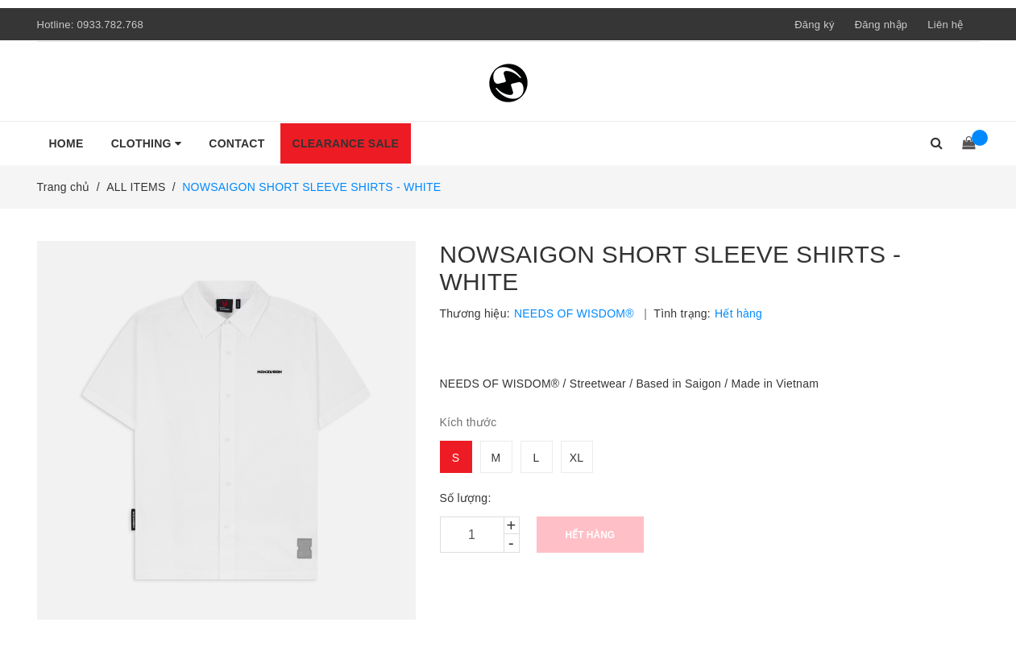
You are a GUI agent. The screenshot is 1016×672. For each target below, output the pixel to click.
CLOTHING (146, 143)
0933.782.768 (110, 25)
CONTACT (236, 143)
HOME (66, 143)
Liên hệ (945, 25)
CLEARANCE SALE (346, 143)
